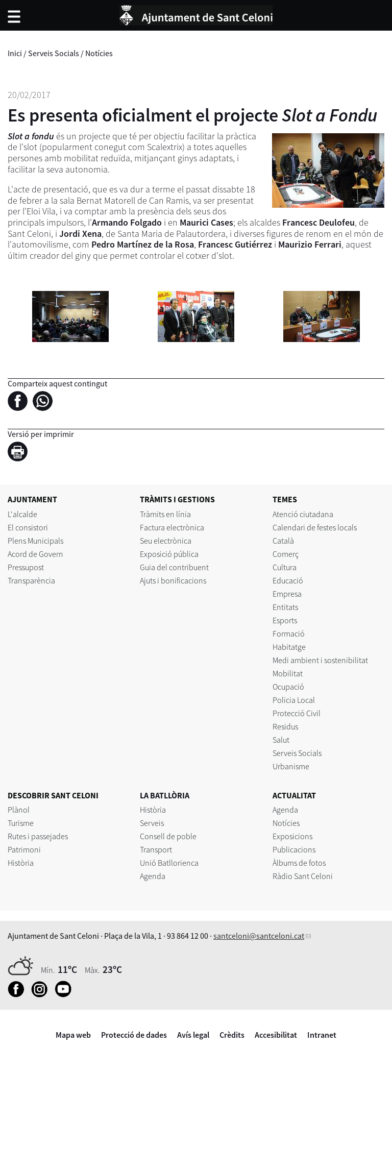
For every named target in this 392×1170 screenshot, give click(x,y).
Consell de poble (168, 836)
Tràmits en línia (165, 514)
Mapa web (73, 1035)
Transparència (31, 580)
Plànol (19, 810)
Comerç (286, 554)
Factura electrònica (172, 527)
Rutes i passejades (38, 836)
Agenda (152, 876)
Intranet (321, 1035)
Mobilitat (288, 673)
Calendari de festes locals (315, 527)
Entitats (285, 607)
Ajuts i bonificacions (173, 580)
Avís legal (193, 1035)
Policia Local (294, 700)
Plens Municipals (35, 540)
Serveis (152, 823)
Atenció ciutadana (303, 514)
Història (21, 863)
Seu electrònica (165, 540)
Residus (285, 726)
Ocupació (288, 686)
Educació (288, 580)
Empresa (287, 594)
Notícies (99, 53)
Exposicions (292, 836)
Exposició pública (169, 554)
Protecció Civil (297, 713)
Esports (285, 620)
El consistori (28, 527)
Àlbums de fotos (299, 863)
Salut (281, 740)
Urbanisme (291, 766)
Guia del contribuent (174, 567)
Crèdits (231, 1035)
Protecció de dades (134, 1035)
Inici (15, 53)
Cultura (285, 567)
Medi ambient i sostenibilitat (320, 660)
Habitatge (289, 647)
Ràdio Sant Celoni (303, 876)
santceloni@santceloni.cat (258, 936)
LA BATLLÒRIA (164, 795)
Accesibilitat (276, 1035)
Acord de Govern (35, 554)
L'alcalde (22, 514)
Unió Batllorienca (169, 863)
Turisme (21, 823)
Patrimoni (24, 849)
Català (283, 540)
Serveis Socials (53, 53)
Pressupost (26, 567)
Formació (289, 633)
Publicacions (294, 849)
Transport (156, 849)
